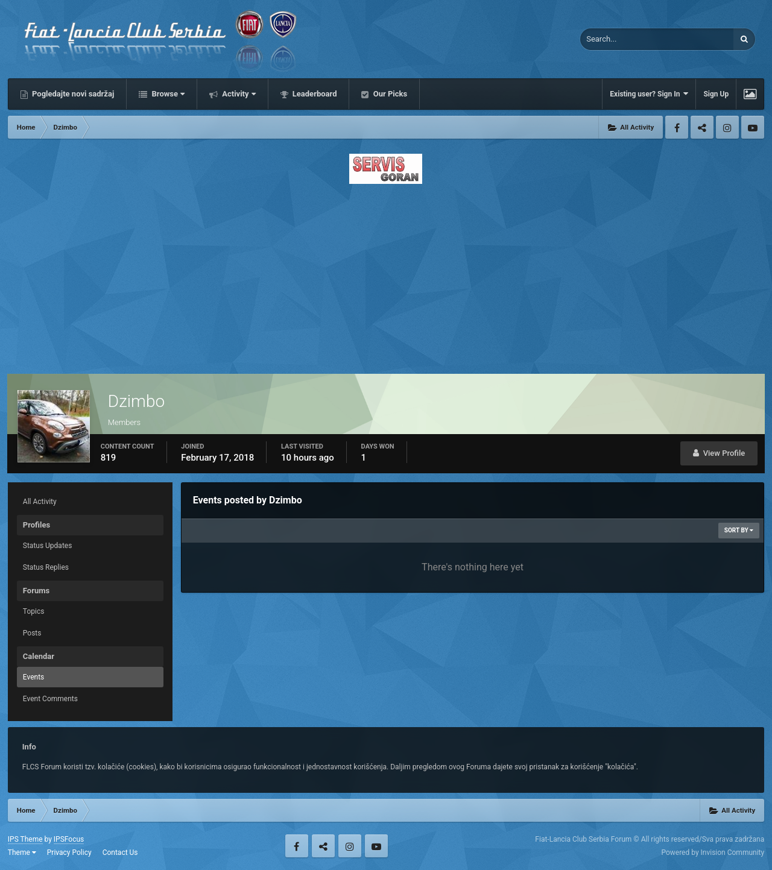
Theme (22, 852)
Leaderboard (314, 93)
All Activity (40, 501)
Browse (167, 93)
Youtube (752, 127)
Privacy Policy (69, 852)
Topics (34, 611)
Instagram (727, 127)
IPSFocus (69, 839)
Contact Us (120, 852)
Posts (32, 633)
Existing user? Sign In (649, 93)
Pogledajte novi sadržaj (72, 93)
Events (34, 677)
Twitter (702, 127)
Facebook (676, 127)
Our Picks (389, 93)
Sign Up (716, 94)
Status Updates (47, 545)
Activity (238, 93)
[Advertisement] (386, 275)
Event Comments (50, 699)
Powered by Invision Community (712, 852)
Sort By (738, 530)
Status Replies (46, 567)
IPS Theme (25, 839)
